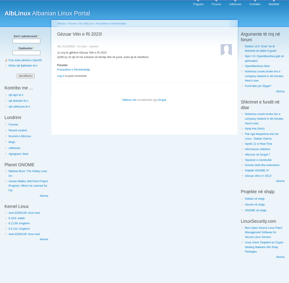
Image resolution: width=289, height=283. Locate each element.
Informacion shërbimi (257, 149)
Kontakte (255, 4)
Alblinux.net (129, 100)
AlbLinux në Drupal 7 (257, 154)
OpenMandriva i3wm (257, 66)
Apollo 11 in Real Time (258, 143)
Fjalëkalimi (26, 48)
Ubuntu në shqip (255, 204)
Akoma (44, 195)
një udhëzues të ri (19, 106)
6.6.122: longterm (19, 228)
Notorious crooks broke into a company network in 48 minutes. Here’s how (264, 76)
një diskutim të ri (18, 100)
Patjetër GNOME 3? (257, 170)
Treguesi (198, 4)
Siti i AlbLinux (86, 23)
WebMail (274, 4)
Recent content (18, 130)
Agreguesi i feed (18, 154)
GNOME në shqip (255, 210)
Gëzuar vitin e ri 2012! (258, 175)
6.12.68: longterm (19, 223)
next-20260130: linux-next (24, 212)
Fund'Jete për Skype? (258, 86)
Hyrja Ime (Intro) (255, 128)
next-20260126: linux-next (24, 234)
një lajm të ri (16, 95)
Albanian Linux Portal (47, 13)
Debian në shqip (255, 198)
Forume (216, 4)
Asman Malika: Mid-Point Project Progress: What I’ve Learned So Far (28, 186)
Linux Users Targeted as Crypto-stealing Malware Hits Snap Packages (264, 247)
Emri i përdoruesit (26, 36)
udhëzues (14, 148)
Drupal (162, 100)
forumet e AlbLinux (20, 136)
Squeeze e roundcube (258, 160)
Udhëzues (235, 4)
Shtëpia (61, 23)
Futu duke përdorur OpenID (25, 60)
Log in (61, 76)
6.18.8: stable (17, 218)
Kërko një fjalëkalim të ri (23, 65)
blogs (12, 142)
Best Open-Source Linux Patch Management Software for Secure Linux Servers (263, 232)
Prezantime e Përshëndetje (111, 23)
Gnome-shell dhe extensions (262, 165)
